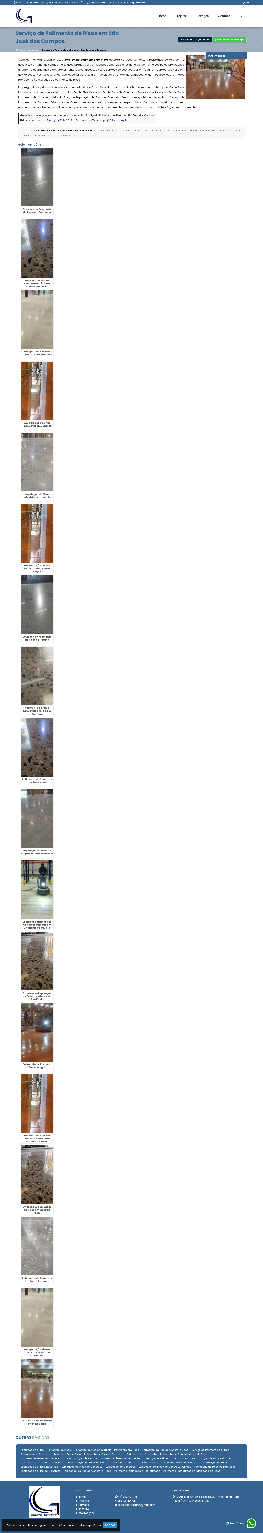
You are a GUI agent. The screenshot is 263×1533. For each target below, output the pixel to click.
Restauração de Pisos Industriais (212, 1458)
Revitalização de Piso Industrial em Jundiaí (37, 424)
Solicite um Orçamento (195, 39)
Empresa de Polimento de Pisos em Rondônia (37, 210)
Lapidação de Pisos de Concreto (82, 1466)
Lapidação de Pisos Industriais (39, 1466)
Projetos (181, 16)
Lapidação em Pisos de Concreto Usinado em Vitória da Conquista (37, 924)
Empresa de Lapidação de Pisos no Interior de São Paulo (37, 996)
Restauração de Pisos (67, 1454)
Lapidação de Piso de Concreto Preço (87, 1471)
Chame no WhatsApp (229, 39)
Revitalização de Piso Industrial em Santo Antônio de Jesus (37, 1138)
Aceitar (110, 1525)
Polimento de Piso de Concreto (103, 1454)
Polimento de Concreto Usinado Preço (184, 1454)
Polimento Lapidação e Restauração (137, 1471)
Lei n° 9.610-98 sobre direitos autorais (66, 135)
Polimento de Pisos (59, 1450)
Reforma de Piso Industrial (141, 1462)
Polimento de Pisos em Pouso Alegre (37, 1066)
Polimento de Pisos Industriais (92, 1450)
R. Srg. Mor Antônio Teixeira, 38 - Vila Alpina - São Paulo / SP (50, 2)
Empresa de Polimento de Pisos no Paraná (37, 638)
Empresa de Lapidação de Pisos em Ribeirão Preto (37, 1210)
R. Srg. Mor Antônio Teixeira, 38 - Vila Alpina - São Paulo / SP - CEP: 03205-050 (206, 1499)
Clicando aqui (116, 120)
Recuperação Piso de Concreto (180, 1462)
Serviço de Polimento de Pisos (210, 1450)
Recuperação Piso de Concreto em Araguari (37, 353)
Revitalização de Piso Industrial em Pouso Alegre (37, 568)
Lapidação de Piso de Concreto (41, 1471)
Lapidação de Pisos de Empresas (214, 1466)
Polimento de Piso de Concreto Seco (165, 1450)
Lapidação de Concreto (121, 1466)
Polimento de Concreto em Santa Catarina (37, 1279)
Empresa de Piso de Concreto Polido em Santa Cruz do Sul (37, 283)
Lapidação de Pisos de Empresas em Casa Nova (37, 852)
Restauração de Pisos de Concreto (43, 1462)
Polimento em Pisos (126, 1450)
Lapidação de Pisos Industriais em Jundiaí (37, 495)
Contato (224, 16)
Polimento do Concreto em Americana (37, 781)
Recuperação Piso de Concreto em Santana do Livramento (37, 1352)
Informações (86, 1513)
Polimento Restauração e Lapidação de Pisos (191, 1471)
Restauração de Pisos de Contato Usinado (95, 1462)
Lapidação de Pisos (215, 1462)
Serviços (202, 16)
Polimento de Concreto (35, 1454)
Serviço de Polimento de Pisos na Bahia (37, 1422)
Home (162, 16)
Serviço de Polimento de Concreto (167, 1458)
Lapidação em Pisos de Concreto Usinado (165, 1466)
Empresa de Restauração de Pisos (42, 1458)
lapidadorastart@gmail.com (128, 2)
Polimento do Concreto (128, 1458)
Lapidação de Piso (32, 1450)
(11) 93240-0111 (98, 2)
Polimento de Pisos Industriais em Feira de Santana (37, 711)
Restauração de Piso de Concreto (88, 1458)
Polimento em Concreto (142, 1454)
